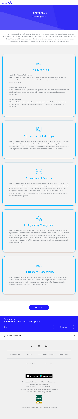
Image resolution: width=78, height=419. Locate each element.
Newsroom (63, 354)
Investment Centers (45, 354)
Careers (29, 354)
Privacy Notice (31, 364)
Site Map (49, 364)
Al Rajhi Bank (15, 354)
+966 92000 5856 (47, 387)
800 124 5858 (43, 384)
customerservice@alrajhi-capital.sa (47, 389)
